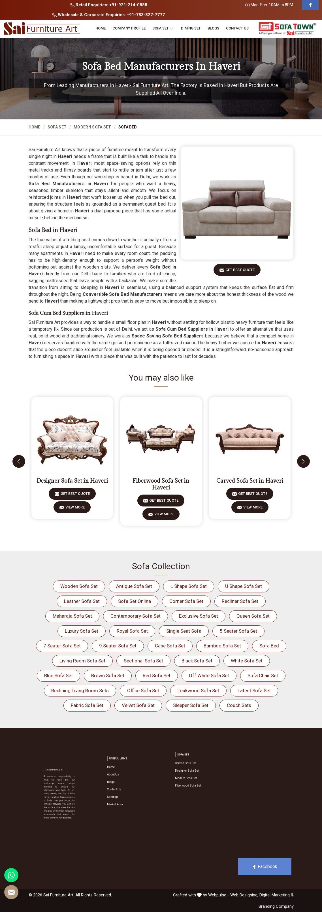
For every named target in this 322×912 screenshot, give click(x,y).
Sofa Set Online (134, 601)
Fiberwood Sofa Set (191, 778)
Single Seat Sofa (183, 631)
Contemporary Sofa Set (135, 616)
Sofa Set (163, 28)
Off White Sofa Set (209, 675)
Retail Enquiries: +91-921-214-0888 (108, 4)
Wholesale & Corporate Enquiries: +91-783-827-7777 (108, 14)
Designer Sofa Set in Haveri (72, 481)
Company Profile (129, 28)
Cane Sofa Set (170, 646)
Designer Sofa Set (191, 771)
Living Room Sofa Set (82, 661)
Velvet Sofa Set (138, 705)
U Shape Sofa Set (243, 586)
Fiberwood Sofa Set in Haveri (161, 484)
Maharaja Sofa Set (72, 616)
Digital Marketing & (276, 895)
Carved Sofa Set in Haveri (249, 481)
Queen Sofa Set (253, 616)
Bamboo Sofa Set (222, 646)
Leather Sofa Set (82, 601)
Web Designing (243, 895)
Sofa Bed (269, 646)
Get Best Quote (240, 272)
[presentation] (18, 461)
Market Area (121, 794)
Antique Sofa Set (134, 586)
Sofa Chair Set (263, 675)
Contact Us (237, 28)
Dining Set (191, 28)
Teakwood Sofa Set (198, 690)
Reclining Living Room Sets (80, 690)
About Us (120, 778)
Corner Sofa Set (186, 601)
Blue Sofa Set (58, 675)
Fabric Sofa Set (87, 705)
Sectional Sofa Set (143, 661)
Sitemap (119, 790)
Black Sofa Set (197, 661)
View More (75, 509)
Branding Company (276, 906)
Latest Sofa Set (254, 690)
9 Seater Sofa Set (118, 646)
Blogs (213, 28)
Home (100, 28)
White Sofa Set (247, 661)
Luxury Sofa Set (81, 631)
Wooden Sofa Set (79, 586)
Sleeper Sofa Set (190, 705)
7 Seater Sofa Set (62, 646)
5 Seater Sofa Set (238, 631)
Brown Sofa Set (107, 675)
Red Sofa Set (156, 675)
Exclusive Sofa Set (198, 616)
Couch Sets (239, 705)
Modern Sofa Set (92, 127)
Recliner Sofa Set (240, 601)
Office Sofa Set (143, 690)
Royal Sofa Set (132, 631)
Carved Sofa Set (190, 767)
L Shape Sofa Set (188, 586)
